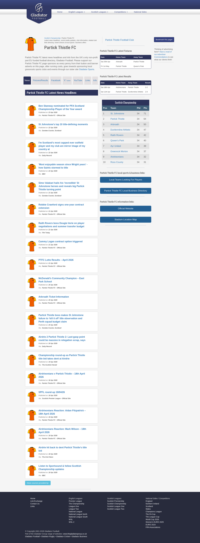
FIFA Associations (153, 527)
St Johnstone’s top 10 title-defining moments (63, 124)
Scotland (149, 506)
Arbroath (115, 124)
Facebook (55, 80)
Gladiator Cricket (63, 536)
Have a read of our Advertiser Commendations (163, 54)
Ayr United (116, 146)
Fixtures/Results (40, 80)
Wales (148, 509)
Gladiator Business (79, 536)
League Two (74, 509)
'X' (67, 80)
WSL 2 (71, 522)
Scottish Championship (52, 38)
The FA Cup (150, 514)
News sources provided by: (38, 483)
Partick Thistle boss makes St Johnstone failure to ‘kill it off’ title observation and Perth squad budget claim (61, 318)
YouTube (78, 80)
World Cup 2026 (152, 519)
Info (95, 80)
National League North (78, 514)
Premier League (75, 501)
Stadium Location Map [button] (125, 219)
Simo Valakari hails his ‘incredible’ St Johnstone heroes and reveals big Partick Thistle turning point (61, 186)
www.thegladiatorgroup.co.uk (75, 534)
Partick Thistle (117, 119)
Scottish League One (115, 506)
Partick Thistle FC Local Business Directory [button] (125, 190)
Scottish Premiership (115, 501)
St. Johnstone (117, 113)
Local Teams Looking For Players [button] (125, 179)
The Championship (76, 504)
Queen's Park (117, 140)
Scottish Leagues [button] (99, 12)
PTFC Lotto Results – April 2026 (56, 260)
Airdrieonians (117, 157)
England (149, 501)
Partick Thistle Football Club (119, 40)
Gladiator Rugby (48, 536)
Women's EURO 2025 (155, 522)
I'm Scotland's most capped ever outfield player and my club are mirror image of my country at (62, 146)
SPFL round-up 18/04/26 (52, 392)
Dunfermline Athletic (120, 130)
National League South (78, 517)
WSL (71, 519)
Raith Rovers (117, 135)
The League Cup (152, 517)
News (27, 80)
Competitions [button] (121, 12)
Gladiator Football (32, 536)
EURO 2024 (151, 525)
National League (75, 512)
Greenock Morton (119, 151)
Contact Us (34, 504)
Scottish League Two (115, 509)
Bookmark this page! (164, 40)
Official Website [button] (125, 208)
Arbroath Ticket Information (54, 296)
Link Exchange (36, 501)
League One (74, 506)
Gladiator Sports (86, 69)
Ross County (117, 162)
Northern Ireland (152, 504)
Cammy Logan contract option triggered (61, 241)
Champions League (154, 512)
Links (87, 80)
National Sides (140, 12)
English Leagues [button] (77, 12)
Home (59, 12)
